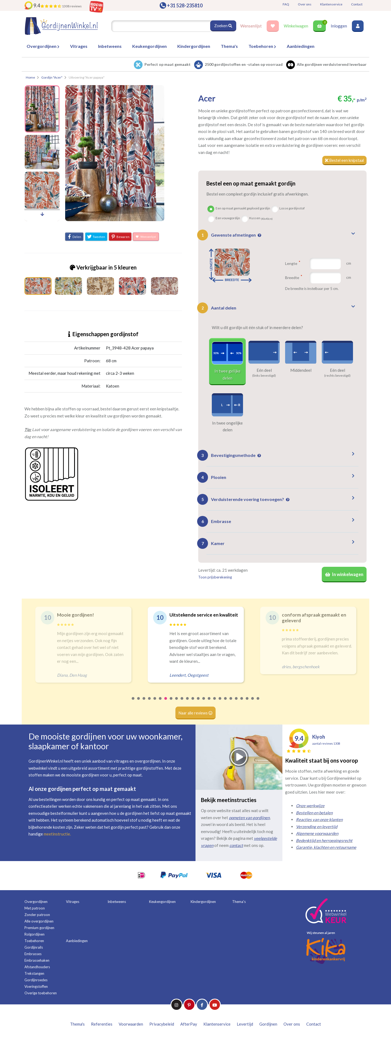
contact (236, 847)
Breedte (293, 277)
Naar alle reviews (196, 714)
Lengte (292, 263)
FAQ (286, 4)
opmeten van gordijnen (249, 819)
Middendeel (300, 370)
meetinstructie (57, 836)
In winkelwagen (343, 575)
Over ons (304, 4)
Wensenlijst (251, 25)
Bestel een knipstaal (343, 160)
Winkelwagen (296, 25)
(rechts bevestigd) (337, 376)
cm (348, 263)
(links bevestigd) (264, 376)
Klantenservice (331, 4)
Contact (356, 4)
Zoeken (223, 25)
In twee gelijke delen (228, 375)
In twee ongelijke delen (227, 427)
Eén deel (264, 370)
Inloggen (339, 25)
